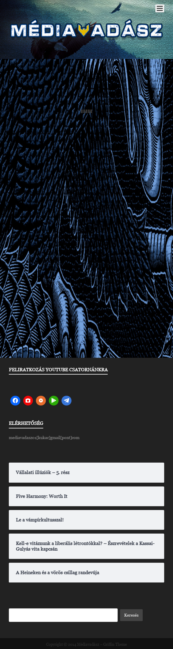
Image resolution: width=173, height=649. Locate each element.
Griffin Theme (115, 644)
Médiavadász (88, 644)
